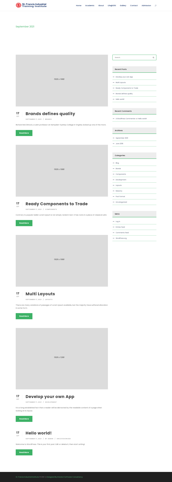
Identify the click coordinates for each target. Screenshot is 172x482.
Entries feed (120, 227)
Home (78, 5)
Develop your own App (50, 396)
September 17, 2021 (34, 119)
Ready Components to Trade (57, 204)
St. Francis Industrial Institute (27, 477)
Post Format (120, 196)
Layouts (49, 299)
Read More (24, 133)
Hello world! (39, 433)
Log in (118, 221)
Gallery (123, 5)
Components (51, 209)
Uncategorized (64, 439)
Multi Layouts (40, 294)
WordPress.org (121, 238)
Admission (146, 5)
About (101, 5)
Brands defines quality (50, 114)
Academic (89, 5)
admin (50, 439)
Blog (117, 163)
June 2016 (119, 143)
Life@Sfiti (112, 5)
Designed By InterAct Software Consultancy (65, 477)
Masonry (119, 191)
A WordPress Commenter (125, 119)
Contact (134, 5)
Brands (48, 119)
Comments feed (122, 233)
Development (51, 402)
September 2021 (122, 138)
